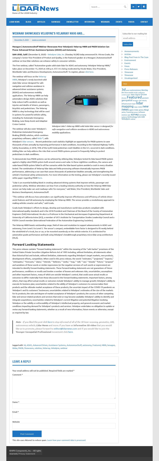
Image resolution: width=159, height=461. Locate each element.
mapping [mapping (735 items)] (128, 106)
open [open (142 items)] (131, 109)
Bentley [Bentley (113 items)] (144, 90)
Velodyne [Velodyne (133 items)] (126, 118)
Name (15, 402)
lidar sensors (28, 141)
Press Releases (131, 69)
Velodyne (55, 348)
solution (38, 348)
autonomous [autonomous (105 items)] (135, 90)
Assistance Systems (57, 345)
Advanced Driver (40, 345)
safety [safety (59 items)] (124, 112)
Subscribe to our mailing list (134, 33)
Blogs (28, 21)
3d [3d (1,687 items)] (124, 89)
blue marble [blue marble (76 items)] (129, 92)
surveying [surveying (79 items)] (142, 115)
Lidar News (14, 21)
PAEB (20, 348)
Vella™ (40, 138)
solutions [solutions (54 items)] (124, 115)
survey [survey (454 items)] (135, 114)
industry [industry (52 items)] (144, 100)
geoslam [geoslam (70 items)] (145, 98)
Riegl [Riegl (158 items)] (146, 109)
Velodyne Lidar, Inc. (56, 54)
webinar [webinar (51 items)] (132, 119)
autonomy (87, 345)
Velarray (46, 348)
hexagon (111, 345)
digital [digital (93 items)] (137, 94)
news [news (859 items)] (125, 109)
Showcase (55, 21)
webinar (63, 348)
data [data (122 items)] (133, 94)
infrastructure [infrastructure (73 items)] (127, 104)
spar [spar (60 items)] (129, 115)
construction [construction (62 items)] (126, 95)
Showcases (29, 348)
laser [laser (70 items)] (134, 104)
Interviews (89, 21)
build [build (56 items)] (135, 93)
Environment (130, 60)
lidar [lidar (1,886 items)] (139, 103)
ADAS (29, 345)
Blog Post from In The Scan (136, 57)
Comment (17, 375)
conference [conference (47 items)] (141, 93)
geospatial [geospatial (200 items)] (127, 100)
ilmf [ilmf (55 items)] (140, 100)
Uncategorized (130, 78)
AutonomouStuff (74, 345)
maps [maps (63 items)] (136, 107)
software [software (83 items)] (141, 112)
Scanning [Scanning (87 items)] (129, 112)
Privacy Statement (27, 453)
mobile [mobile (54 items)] (140, 107)
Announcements (131, 51)
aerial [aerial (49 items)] (128, 90)
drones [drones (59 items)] (124, 98)
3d (24, 345)
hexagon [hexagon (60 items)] (136, 100)
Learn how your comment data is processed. (66, 440)
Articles (41, 21)
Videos (131, 21)
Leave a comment (39, 40)
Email (15, 412)
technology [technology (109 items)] (132, 117)
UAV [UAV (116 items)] (143, 117)
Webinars (105, 21)
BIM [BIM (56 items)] (123, 93)
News (126, 66)
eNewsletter (72, 21)
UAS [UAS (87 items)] (139, 117)
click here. (89, 71)
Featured (97, 345)
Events (119, 21)
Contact (144, 21)
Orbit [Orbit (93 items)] (136, 110)
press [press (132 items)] (141, 109)
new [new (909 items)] (145, 106)
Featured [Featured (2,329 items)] (134, 97)
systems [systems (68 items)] (124, 117)
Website (16, 422)
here (40, 178)
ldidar (14, 348)
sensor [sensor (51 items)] (136, 112)
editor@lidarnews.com (66, 328)
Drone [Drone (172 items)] (144, 94)
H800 (104, 345)
